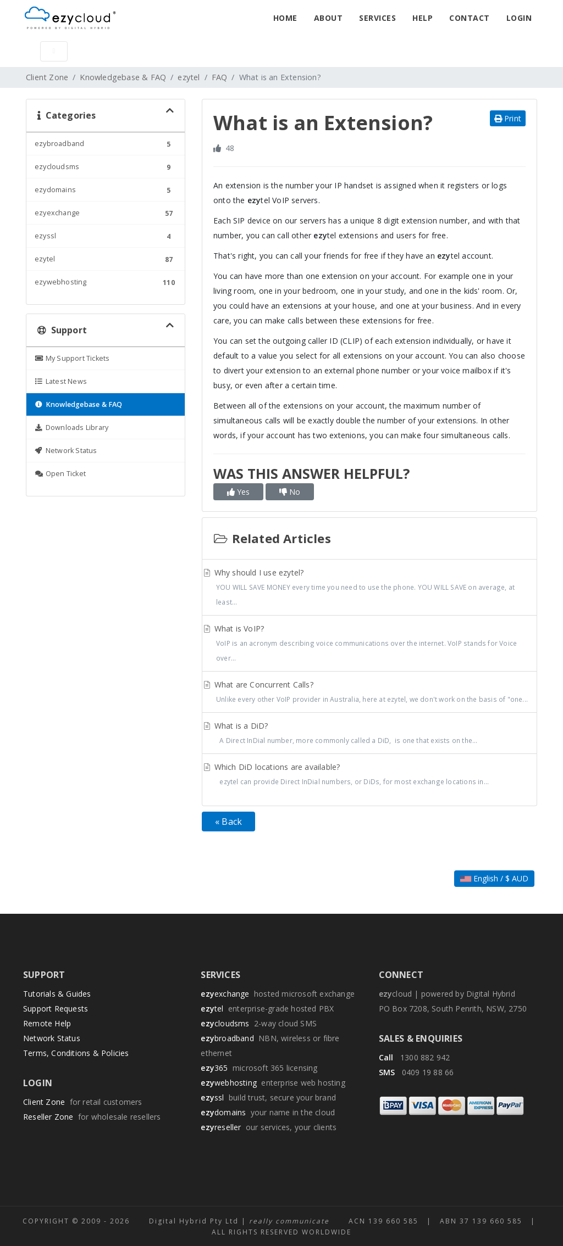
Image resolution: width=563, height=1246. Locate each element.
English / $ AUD (494, 878)
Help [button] (422, 18)
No (289, 492)
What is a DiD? (369, 734)
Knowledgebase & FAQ (123, 77)
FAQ (220, 77)
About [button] (328, 18)
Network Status (51, 1038)
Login (519, 18)
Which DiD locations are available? (369, 775)
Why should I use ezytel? (369, 588)
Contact (469, 18)
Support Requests (55, 1008)
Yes (238, 492)
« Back (228, 821)
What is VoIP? (369, 644)
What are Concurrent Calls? (369, 693)
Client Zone (47, 77)
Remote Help (47, 1023)
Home (285, 18)
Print (507, 118)
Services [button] (377, 18)
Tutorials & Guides (57, 993)
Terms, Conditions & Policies (76, 1053)
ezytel (189, 77)
